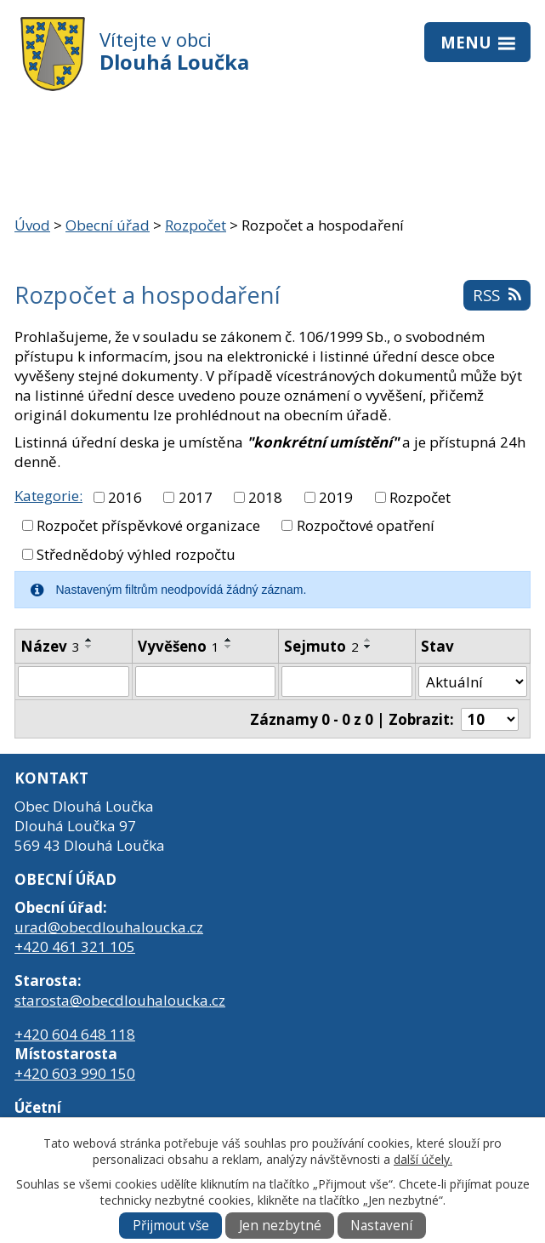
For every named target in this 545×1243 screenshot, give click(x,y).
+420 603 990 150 (74, 1073)
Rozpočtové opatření (365, 525)
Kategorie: (48, 495)
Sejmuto (321, 646)
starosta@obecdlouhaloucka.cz (119, 1000)
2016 (125, 497)
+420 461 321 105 (74, 946)
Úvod (32, 225)
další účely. (423, 1159)
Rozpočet (195, 225)
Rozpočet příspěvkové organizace (148, 525)
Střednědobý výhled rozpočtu (136, 554)
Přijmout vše (171, 1225)
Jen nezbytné (280, 1225)
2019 (336, 497)
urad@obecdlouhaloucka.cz (108, 927)
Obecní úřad (107, 225)
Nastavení (381, 1225)
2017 (196, 497)
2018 (265, 497)
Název (50, 646)
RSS (496, 294)
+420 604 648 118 (74, 1034)
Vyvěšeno (178, 646)
